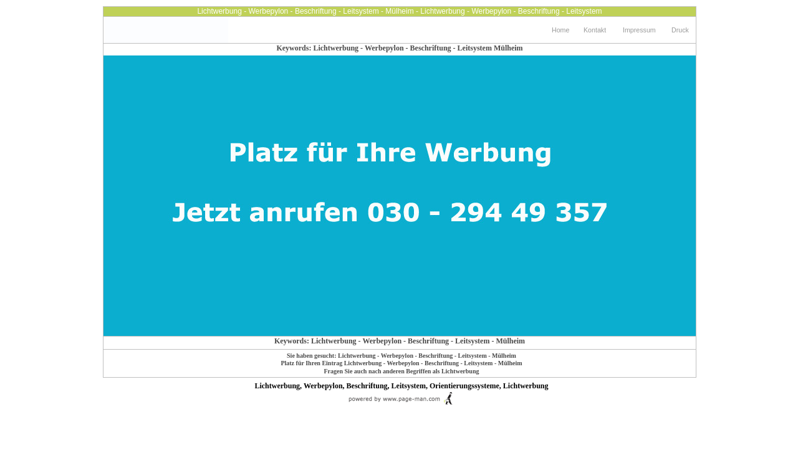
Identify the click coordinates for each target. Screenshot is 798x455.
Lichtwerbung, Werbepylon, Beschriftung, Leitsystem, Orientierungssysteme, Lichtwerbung (401, 385)
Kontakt (595, 30)
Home (560, 30)
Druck (680, 30)
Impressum (639, 30)
